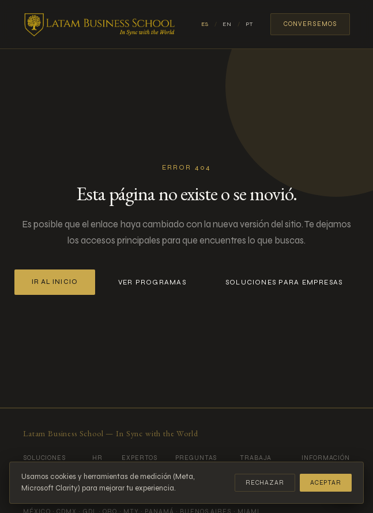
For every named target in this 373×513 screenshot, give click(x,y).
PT (249, 24)
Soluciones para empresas (284, 282)
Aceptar (325, 482)
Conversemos (310, 24)
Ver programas (152, 282)
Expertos (139, 458)
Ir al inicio (55, 282)
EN (227, 24)
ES (205, 24)
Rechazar (265, 482)
